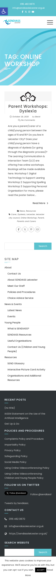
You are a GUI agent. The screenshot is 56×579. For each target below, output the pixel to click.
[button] (4, 11)
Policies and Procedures (21, 292)
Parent (41, 218)
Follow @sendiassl (40, 494)
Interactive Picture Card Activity (26, 369)
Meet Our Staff (16, 286)
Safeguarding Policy (15, 456)
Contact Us (14, 273)
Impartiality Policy (15, 444)
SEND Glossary (15, 363)
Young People (12, 322)
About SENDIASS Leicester (22, 279)
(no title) (9, 408)
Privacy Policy (12, 450)
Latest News (14, 310)
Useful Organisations (19, 341)
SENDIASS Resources (19, 334)
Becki (37, 116)
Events (11, 316)
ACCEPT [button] (41, 570)
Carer (14, 214)
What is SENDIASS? (18, 328)
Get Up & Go (11, 423)
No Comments (28, 120)
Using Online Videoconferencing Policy (26, 468)
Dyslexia (21, 214)
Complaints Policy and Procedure (24, 439)
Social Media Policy (15, 462)
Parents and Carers (26, 221)
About (8, 267)
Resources (31, 211)
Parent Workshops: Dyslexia (28, 109)
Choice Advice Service (20, 298)
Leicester (30, 214)
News (22, 211)
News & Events (13, 304)
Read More (40, 203)
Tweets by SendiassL (16, 503)
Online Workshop (29, 218)
